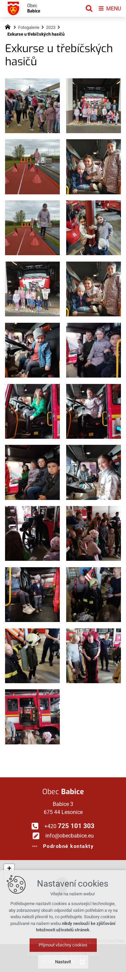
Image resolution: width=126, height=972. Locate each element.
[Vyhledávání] (89, 8)
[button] (78, 907)
